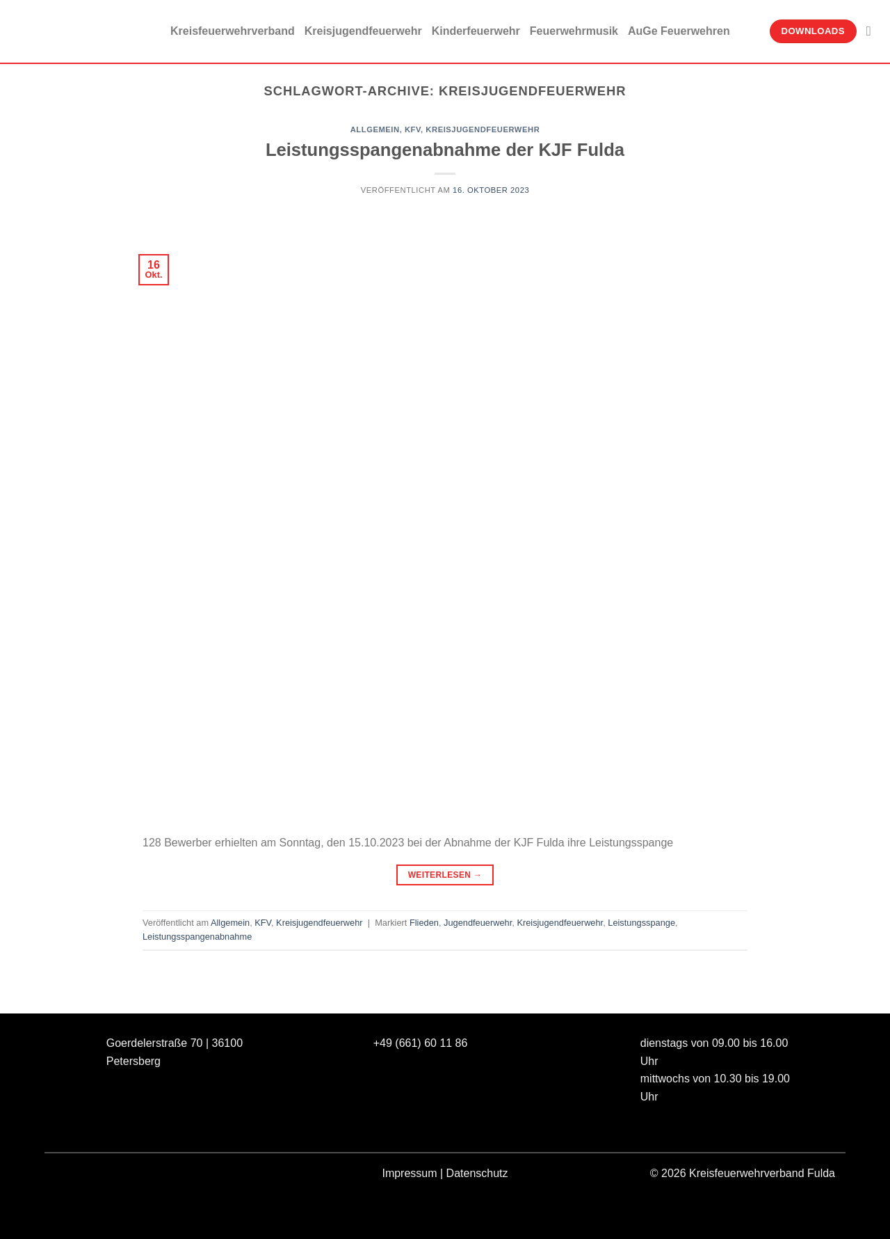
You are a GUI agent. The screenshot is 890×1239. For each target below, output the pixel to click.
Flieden (424, 922)
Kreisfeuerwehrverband (232, 31)
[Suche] (873, 31)
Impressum (409, 1173)
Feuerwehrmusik (574, 31)
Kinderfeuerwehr (476, 31)
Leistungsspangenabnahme (197, 936)
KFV (413, 129)
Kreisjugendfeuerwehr (363, 31)
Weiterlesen (445, 875)
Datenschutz (477, 1173)
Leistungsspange (641, 922)
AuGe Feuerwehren (679, 31)
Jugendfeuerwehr (478, 922)
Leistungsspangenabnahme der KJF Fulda (445, 149)
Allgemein (375, 129)
